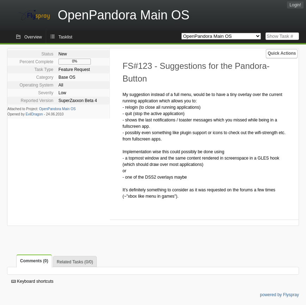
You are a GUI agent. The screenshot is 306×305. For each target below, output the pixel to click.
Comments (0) (34, 260)
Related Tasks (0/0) (75, 261)
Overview (33, 37)
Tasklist (65, 37)
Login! (295, 4)
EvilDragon (34, 114)
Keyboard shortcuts (32, 281)
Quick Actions (282, 53)
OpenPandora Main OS (57, 109)
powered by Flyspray (279, 294)
